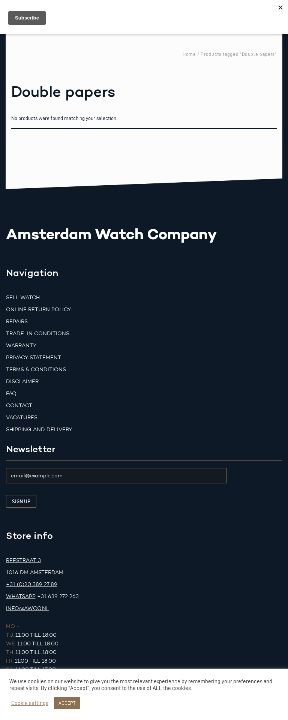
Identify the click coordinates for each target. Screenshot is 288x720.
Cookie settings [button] (29, 703)
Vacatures (22, 417)
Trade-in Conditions (37, 333)
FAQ (11, 393)
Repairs (17, 321)
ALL (157, 688)
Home (189, 54)
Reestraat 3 (23, 560)
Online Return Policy (38, 309)
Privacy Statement (33, 357)
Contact (19, 405)
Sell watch (23, 297)
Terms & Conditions (36, 369)
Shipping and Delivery (39, 429)
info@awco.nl (27, 608)
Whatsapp (21, 596)
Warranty (21, 345)
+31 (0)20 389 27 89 (31, 584)
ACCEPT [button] (66, 702)
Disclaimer (22, 381)
